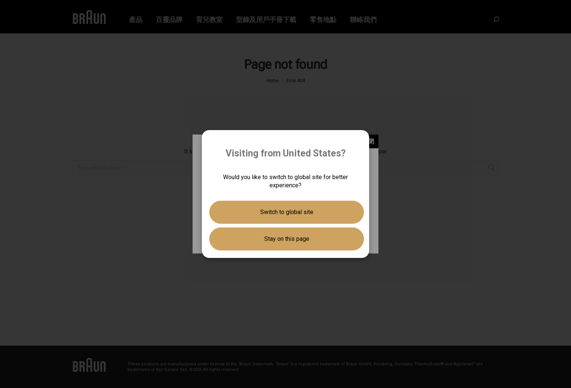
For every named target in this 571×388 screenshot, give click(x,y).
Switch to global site (286, 212)
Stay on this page (286, 238)
